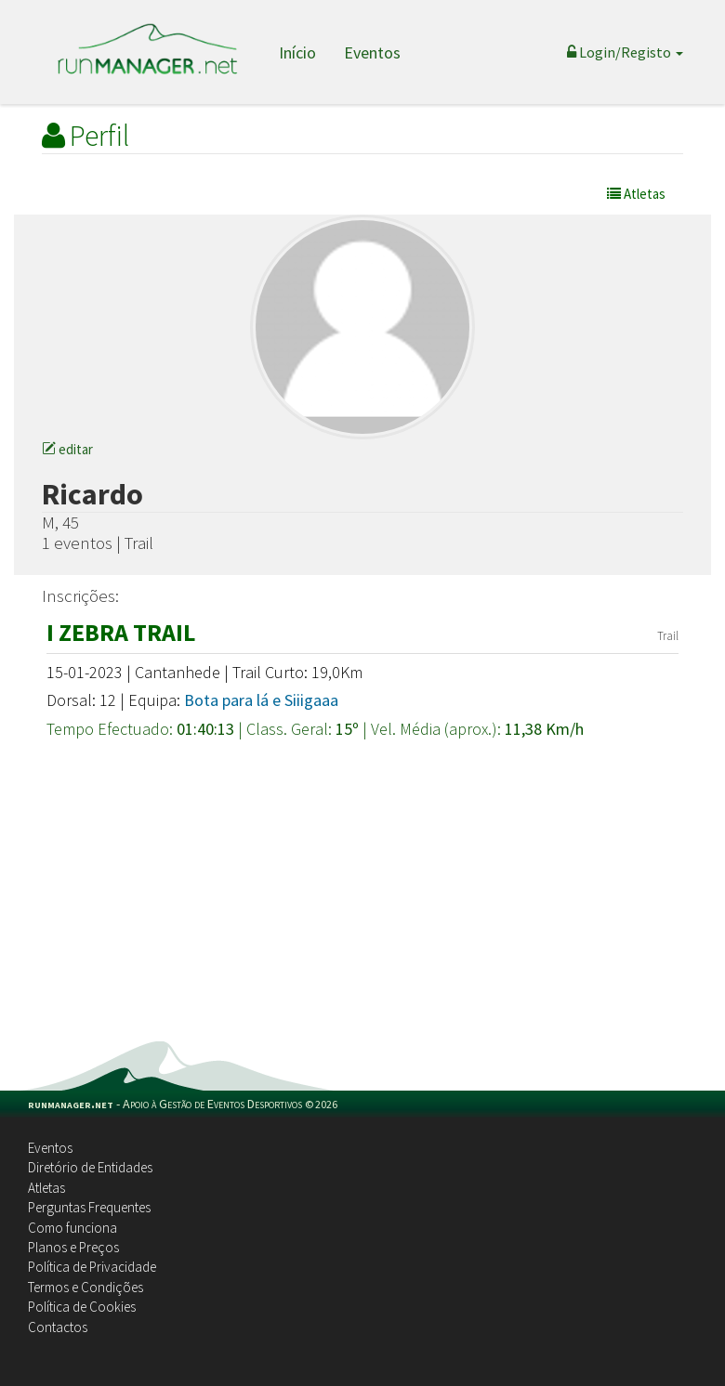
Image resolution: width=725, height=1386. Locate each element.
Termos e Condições (85, 1287)
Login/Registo (625, 52)
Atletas (46, 1187)
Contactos (57, 1327)
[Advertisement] (362, 902)
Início (297, 52)
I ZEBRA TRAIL (120, 632)
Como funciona (72, 1227)
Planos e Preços (73, 1247)
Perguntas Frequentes (89, 1207)
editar (67, 449)
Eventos (372, 52)
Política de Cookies (82, 1306)
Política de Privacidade (92, 1266)
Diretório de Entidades (90, 1167)
